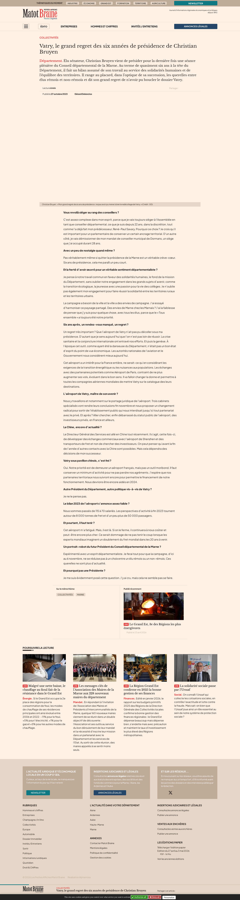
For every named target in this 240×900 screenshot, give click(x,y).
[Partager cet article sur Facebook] (188, 88)
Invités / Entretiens (144, 26)
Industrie (73, 3)
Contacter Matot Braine (102, 843)
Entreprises (69, 26)
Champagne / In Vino (33, 819)
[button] (26, 26)
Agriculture (158, 3)
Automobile (29, 834)
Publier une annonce (167, 815)
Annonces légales (110, 792)
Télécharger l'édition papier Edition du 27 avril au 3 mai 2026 (173, 850)
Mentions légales (98, 847)
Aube (93, 819)
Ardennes (95, 815)
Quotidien (28, 862)
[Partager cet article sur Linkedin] (193, 88)
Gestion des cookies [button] (100, 857)
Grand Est (106, 3)
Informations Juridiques (35, 858)
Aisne (93, 810)
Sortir (25, 848)
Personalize (170, 897)
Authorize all (139, 897)
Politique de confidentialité (104, 852)
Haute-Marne (97, 824)
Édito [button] (43, 26)
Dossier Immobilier (32, 838)
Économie (89, 3)
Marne (80, 594)
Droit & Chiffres (30, 867)
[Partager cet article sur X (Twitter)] (182, 88)
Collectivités (48, 37)
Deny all (156, 897)
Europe (26, 829)
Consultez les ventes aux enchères (174, 829)
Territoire (140, 3)
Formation (123, 3)
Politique (27, 853)
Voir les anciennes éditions (170, 858)
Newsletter (195, 3)
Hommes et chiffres (104, 26)
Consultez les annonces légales (173, 810)
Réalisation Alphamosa (79, 877)
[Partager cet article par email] (199, 88)
